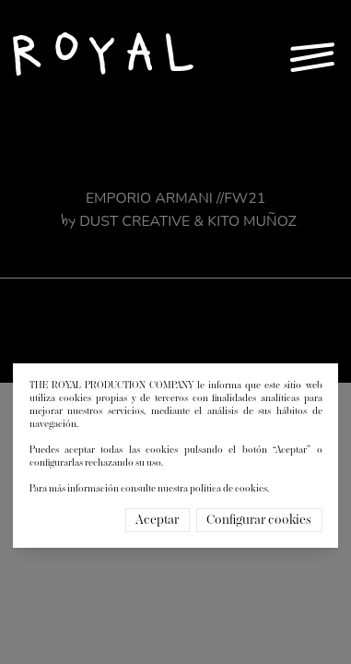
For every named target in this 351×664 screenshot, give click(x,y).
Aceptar (157, 520)
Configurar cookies (258, 520)
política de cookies (228, 488)
